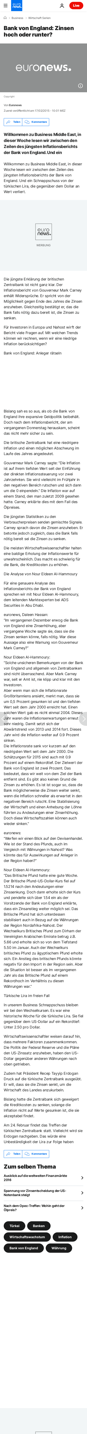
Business (17, 18)
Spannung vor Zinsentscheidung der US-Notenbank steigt (35, 1193)
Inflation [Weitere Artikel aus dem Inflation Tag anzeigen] (65, 1237)
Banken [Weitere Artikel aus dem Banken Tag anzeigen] (39, 1226)
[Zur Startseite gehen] (16, 5)
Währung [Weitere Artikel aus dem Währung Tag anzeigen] (59, 1248)
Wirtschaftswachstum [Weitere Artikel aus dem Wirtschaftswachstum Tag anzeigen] (27, 1237)
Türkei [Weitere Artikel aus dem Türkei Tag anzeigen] (14, 1226)
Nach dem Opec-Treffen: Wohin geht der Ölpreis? (34, 1208)
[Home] (5, 17)
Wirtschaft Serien (39, 18)
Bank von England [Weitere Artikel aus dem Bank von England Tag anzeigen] (24, 1248)
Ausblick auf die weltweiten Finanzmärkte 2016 (35, 1178)
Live (76, 5)
